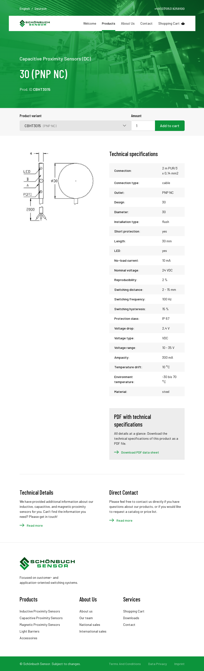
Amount (136, 115)
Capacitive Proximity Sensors (41, 618)
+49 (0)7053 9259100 (169, 8)
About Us (128, 23)
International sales (92, 631)
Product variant (31, 115)
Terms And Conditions (125, 664)
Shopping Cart (169, 23)
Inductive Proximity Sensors (40, 611)
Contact (146, 23)
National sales (89, 624)
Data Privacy (157, 664)
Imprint (179, 664)
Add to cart (169, 125)
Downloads (131, 618)
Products (108, 23)
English (25, 8)
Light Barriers (29, 631)
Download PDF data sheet (140, 452)
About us (86, 611)
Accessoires (28, 638)
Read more (35, 525)
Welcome (89, 23)
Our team (86, 618)
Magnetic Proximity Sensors (40, 624)
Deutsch (41, 8)
